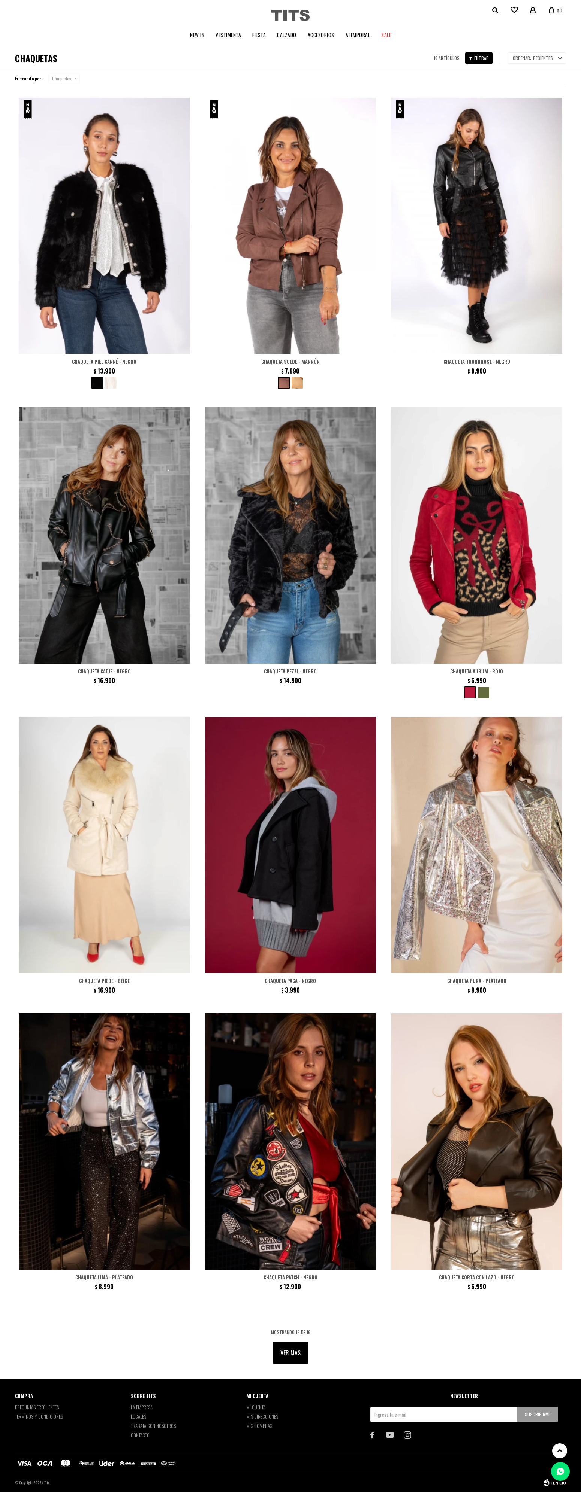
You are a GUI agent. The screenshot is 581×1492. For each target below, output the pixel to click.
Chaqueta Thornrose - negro (476, 361)
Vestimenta (228, 35)
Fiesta (259, 35)
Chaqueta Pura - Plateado (476, 980)
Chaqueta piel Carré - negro (104, 361)
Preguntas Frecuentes (37, 1407)
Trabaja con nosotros (153, 1425)
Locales (138, 1416)
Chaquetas (61, 78)
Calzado (286, 35)
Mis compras (259, 1425)
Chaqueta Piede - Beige (104, 980)
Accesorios (321, 35)
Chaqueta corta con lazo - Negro (477, 1277)
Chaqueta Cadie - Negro (104, 671)
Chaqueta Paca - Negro (290, 980)
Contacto (140, 1435)
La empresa (142, 1407)
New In (197, 35)
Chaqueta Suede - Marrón (290, 361)
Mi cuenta (255, 1407)
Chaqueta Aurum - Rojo (476, 671)
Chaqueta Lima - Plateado (104, 1277)
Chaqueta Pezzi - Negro (290, 671)
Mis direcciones (262, 1416)
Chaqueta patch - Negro (290, 1277)
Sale (386, 35)
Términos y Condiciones (39, 1416)
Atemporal (358, 35)
